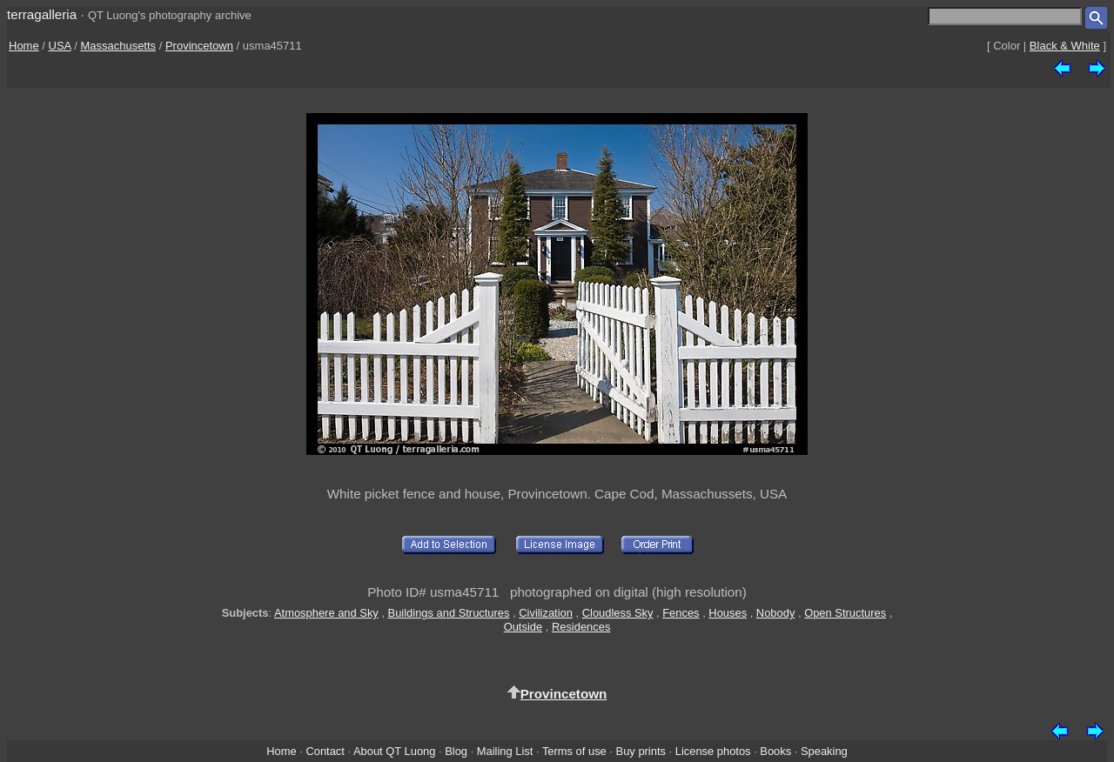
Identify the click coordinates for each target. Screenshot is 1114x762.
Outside (523, 626)
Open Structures (845, 612)
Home (24, 45)
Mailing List (505, 751)
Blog (456, 751)
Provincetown (199, 45)
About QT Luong (394, 751)
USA (60, 45)
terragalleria (42, 14)
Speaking (824, 751)
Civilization (546, 612)
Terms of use (574, 751)
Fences (680, 612)
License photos (713, 751)
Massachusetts (118, 45)
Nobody (775, 612)
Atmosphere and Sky (326, 612)
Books (775, 751)
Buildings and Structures (449, 612)
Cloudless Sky (618, 612)
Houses (727, 612)
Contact (324, 751)
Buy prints (641, 751)
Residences (581, 626)
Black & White (1065, 45)
